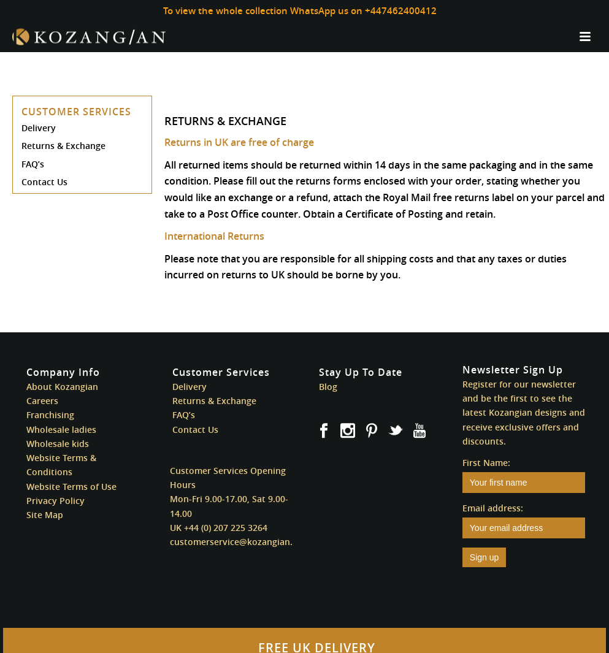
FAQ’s (32, 164)
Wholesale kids (57, 443)
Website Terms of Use (71, 486)
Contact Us (44, 182)
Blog (328, 386)
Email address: (492, 508)
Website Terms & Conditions (61, 465)
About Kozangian (62, 386)
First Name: (486, 462)
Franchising (50, 415)
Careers (42, 401)
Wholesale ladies (61, 429)
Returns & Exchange (63, 145)
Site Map (44, 515)
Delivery (38, 128)
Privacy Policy (55, 500)
